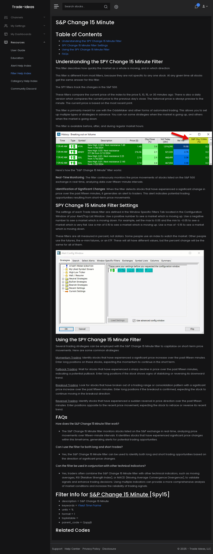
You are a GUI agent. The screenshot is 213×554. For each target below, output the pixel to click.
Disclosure (110, 549)
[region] (25, 277)
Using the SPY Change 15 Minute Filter (87, 49)
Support (58, 549)
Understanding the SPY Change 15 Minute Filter (93, 41)
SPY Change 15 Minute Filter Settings (86, 45)
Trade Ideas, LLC (200, 549)
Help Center (73, 549)
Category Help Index (25, 81)
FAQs (66, 54)
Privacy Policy (92, 549)
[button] (117, 6)
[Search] (83, 6)
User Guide (19, 50)
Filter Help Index (22, 73)
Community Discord (24, 89)
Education (18, 58)
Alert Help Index (22, 66)
